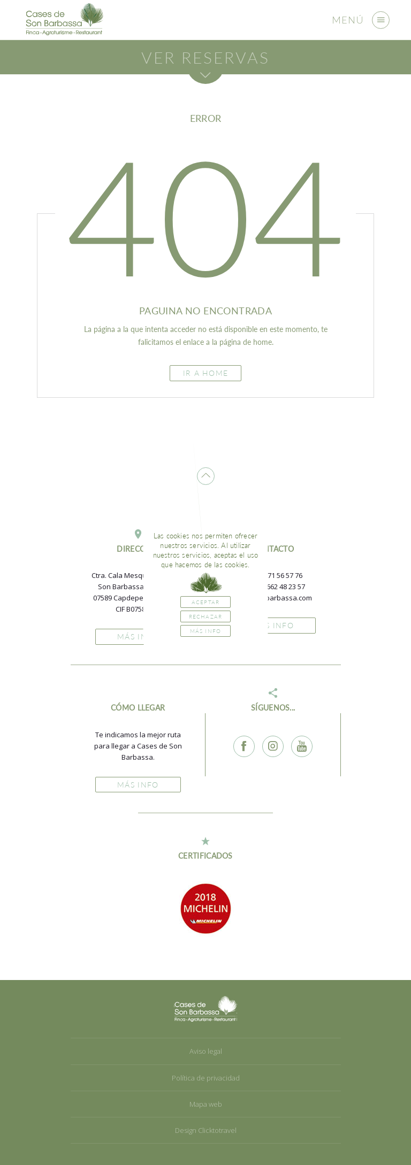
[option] (205, 908)
